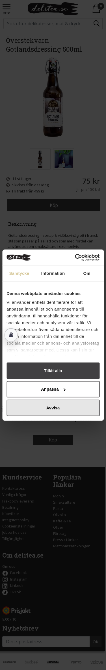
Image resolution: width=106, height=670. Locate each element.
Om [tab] (86, 273)
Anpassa (53, 389)
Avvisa (53, 407)
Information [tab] (53, 273)
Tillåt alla (53, 370)
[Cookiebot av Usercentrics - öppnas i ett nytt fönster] (75, 257)
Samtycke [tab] (19, 273)
